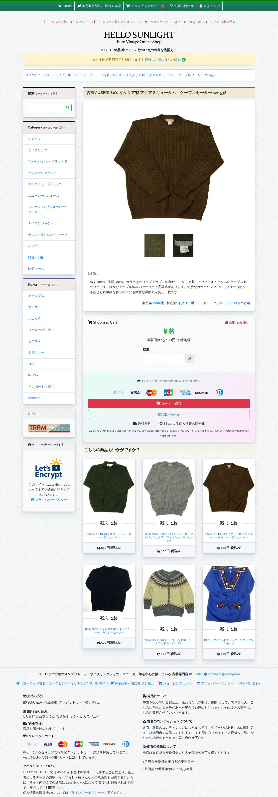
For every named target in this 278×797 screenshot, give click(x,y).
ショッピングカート (175, 683)
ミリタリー (36, 352)
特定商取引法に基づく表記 (131, 683)
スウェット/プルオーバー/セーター (47, 209)
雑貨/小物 (35, 257)
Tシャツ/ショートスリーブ (48, 161)
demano (34, 398)
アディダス (36, 296)
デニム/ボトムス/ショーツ (47, 235)
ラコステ (34, 341)
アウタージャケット (42, 173)
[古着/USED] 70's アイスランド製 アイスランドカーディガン (169, 641)
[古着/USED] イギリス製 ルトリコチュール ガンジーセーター (109, 630)
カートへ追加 (169, 403)
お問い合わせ (250, 683)
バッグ (33, 246)
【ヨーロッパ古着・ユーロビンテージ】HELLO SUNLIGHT (60, 683)
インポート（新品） (42, 387)
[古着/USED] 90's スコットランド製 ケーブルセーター (110, 535)
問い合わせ (169, 414)
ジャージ (34, 139)
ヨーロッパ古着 (39, 330)
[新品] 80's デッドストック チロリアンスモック (229, 641)
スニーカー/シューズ (43, 195)
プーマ (33, 307)
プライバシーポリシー (49, 500)
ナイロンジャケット (42, 223)
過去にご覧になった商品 (165, 59)
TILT (31, 364)
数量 (146, 349)
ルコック (34, 318)
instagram (231, 674)
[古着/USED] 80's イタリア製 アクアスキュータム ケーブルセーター (229, 535)
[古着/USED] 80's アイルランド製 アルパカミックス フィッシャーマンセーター (169, 537)
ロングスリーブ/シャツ (45, 184)
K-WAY (33, 375)
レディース (36, 268)
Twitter (196, 674)
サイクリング (37, 150)
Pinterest (212, 674)
